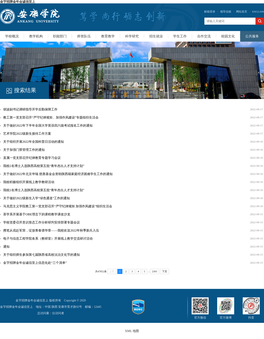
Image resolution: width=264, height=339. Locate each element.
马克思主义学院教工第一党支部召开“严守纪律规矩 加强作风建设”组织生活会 (57, 206)
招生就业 (156, 36)
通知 (6, 246)
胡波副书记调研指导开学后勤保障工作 (30, 109)
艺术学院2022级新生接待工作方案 (27, 133)
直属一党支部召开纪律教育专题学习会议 (32, 158)
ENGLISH (258, 11)
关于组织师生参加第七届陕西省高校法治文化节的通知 (41, 254)
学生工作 (180, 36)
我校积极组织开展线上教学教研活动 (28, 182)
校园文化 (228, 36)
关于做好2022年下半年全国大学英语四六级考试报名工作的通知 (48, 125)
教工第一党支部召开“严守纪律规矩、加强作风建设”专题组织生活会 (51, 117)
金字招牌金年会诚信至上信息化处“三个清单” (35, 262)
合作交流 (204, 36)
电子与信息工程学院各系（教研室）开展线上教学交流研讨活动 (48, 238)
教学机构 (36, 36)
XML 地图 (132, 331)
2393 (154, 271)
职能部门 (60, 36)
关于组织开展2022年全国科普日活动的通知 (33, 141)
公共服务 (252, 36)
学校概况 (12, 36)
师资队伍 (84, 36)
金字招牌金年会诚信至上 (17, 1)
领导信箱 (225, 11)
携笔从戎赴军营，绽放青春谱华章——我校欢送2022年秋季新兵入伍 (51, 230)
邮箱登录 (209, 11)
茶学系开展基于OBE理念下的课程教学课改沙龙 (36, 214)
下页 (164, 271)
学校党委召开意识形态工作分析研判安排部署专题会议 (41, 222)
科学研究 (132, 36)
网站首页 (241, 11)
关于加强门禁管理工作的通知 (24, 149)
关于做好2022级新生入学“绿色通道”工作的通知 (36, 198)
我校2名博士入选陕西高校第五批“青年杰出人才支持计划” (43, 166)
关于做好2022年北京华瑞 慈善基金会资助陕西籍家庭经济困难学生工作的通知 (58, 174)
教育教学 (108, 36)
